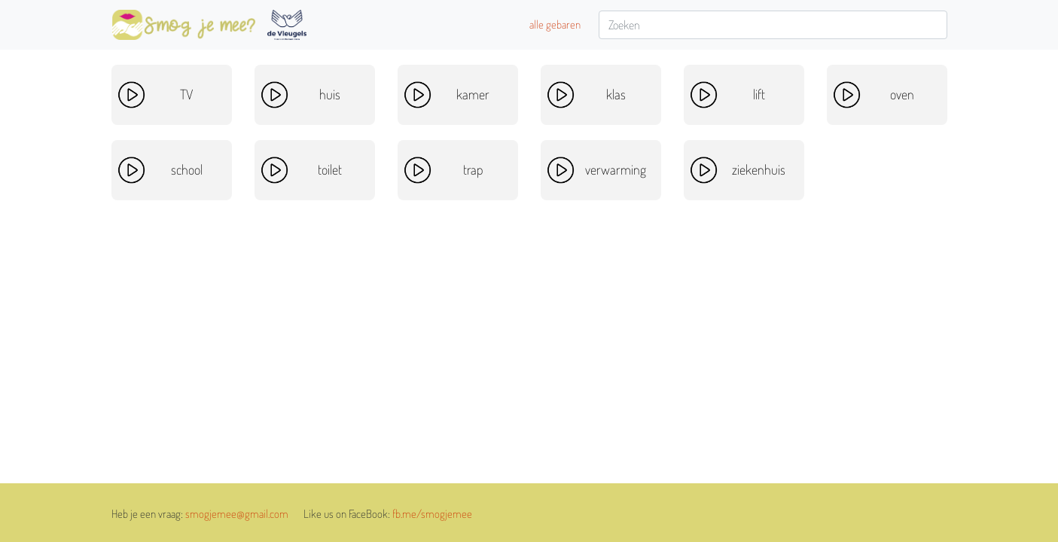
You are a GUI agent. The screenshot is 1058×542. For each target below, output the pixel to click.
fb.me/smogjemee (432, 514)
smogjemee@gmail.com (236, 514)
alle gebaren (555, 24)
